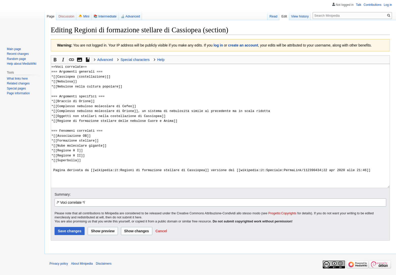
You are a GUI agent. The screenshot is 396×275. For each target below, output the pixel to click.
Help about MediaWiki (21, 63)
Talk (358, 5)
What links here (17, 78)
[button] (55, 60)
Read (273, 16)
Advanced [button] (105, 60)
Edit (284, 16)
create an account (243, 45)
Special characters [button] (135, 60)
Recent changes (18, 54)
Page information (18, 93)
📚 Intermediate (105, 16)
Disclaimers (103, 263)
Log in (388, 5)
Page (50, 16)
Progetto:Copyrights (282, 213)
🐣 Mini (83, 16)
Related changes (18, 83)
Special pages (16, 88)
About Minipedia (82, 263)
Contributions (373, 5)
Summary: (63, 194)
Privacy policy (58, 263)
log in (218, 45)
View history (300, 16)
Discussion (66, 16)
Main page (14, 49)
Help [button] (160, 60)
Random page (16, 59)
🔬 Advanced (130, 16)
